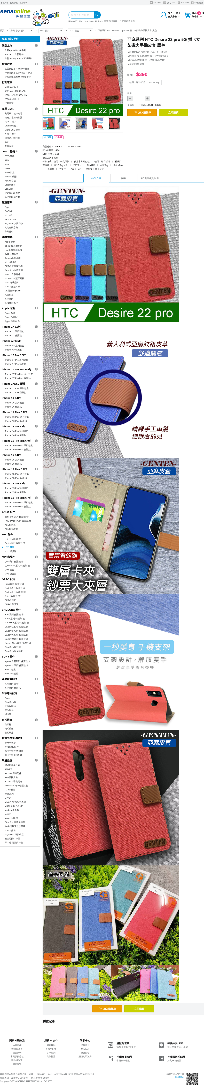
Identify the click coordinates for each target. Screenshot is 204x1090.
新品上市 (7, 45)
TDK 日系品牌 (12, 282)
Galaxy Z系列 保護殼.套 (16, 626)
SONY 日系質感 (12, 274)
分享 (47, 137)
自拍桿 (8, 724)
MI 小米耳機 (11, 262)
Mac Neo (89, 21)
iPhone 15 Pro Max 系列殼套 (19, 502)
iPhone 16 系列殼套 (14, 402)
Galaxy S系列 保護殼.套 (16, 631)
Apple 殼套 (10, 313)
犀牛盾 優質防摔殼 (14, 842)
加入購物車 (142, 112)
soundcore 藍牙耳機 (14, 278)
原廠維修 (85, 1052)
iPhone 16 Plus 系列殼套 (17, 417)
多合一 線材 (10, 134)
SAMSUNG (10, 219)
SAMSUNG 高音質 (14, 270)
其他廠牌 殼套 (12, 683)
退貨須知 (85, 1045)
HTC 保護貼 (10, 551)
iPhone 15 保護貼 (13, 464)
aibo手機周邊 (11, 777)
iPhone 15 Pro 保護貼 (15, 492)
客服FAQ (85, 1049)
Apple (7, 207)
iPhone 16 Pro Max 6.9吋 (16, 440)
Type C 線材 (11, 121)
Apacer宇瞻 (10, 180)
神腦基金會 (16, 1049)
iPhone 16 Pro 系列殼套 (16, 431)
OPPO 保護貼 (11, 604)
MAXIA (8, 814)
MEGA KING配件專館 (15, 802)
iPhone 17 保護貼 (13, 335)
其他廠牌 (9, 299)
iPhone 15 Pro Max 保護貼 (18, 506)
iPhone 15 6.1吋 (11, 455)
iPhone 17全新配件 (14, 54)
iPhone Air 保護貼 (13, 349)
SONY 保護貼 (11, 673)
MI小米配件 (8, 556)
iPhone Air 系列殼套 (14, 345)
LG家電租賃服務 (127, 21)
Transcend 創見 (12, 193)
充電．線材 (8, 108)
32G (7, 160)
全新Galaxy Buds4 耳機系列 (18, 58)
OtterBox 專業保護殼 (15, 822)
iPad (81, 21)
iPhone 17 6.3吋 (11, 326)
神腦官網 (17, 1045)
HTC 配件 (45, 30)
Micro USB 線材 (12, 129)
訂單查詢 (51, 1052)
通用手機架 (10, 743)
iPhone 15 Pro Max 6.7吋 (16, 497)
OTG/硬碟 (9, 156)
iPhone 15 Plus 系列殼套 (17, 474)
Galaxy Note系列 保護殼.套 (18, 643)
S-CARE (155, 2)
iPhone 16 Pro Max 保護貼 (18, 449)
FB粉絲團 (197, 2)
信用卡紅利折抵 (137, 82)
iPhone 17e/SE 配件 (13, 383)
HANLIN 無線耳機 (13, 250)
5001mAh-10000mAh (15, 91)
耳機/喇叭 (7, 237)
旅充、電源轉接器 (13, 117)
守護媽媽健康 (110, 21)
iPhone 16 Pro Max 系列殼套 (19, 445)
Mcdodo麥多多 (12, 810)
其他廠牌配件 (9, 679)
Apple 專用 (10, 242)
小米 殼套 (9, 569)
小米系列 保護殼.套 (14, 561)
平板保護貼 (10, 706)
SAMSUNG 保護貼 (14, 651)
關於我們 (17, 1052)
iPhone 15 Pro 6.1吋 (14, 483)
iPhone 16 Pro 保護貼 (15, 435)
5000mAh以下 (12, 87)
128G (7, 168)
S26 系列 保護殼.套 (14, 614)
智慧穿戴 (7, 202)
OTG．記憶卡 (10, 151)
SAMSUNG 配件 (11, 609)
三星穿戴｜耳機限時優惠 (17, 68)
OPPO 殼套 (10, 600)
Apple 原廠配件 (12, 321)
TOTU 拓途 (10, 830)
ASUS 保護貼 (11, 529)
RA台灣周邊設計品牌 (15, 826)
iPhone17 (72, 21)
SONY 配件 (8, 656)
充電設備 (9, 146)
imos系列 (9, 793)
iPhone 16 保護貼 (13, 406)
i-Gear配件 (10, 789)
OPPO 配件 (8, 579)
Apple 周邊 (8, 308)
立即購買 (173, 112)
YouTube (183, 2)
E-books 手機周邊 (13, 781)
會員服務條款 (17, 1056)
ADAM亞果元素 (12, 765)
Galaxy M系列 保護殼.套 (16, 639)
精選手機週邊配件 (12, 738)
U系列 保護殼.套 (13, 539)
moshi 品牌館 (11, 818)
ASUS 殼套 (10, 525)
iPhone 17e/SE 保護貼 (16, 392)
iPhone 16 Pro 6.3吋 (14, 426)
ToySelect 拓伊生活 (14, 834)
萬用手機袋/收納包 (14, 751)
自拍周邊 (7, 719)
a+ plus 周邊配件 (13, 773)
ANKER (8, 769)
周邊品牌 (7, 760)
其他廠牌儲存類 (12, 197)
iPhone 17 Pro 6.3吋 (14, 355)
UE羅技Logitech (12, 290)
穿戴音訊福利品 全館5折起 (18, 77)
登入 (170, 13)
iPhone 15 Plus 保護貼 (16, 478)
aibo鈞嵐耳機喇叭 (13, 246)
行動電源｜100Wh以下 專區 (18, 72)
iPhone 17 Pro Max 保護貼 (18, 378)
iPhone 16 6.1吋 (11, 397)
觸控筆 (8, 714)
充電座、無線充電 (13, 113)
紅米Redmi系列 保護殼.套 (17, 565)
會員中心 (174, 16)
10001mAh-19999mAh (16, 95)
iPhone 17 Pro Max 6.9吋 (16, 369)
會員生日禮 (51, 1049)
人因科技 (9, 294)
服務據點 (14, 3)
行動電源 (7, 82)
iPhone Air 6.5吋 (11, 340)
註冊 (178, 13)
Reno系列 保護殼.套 (14, 584)
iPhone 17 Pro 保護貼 (15, 364)
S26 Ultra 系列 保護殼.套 (17, 622)
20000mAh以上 (12, 99)
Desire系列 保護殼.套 (15, 543)
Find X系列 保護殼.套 (15, 588)
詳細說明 (179, 1077)
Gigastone (10, 184)
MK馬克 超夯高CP (14, 806)
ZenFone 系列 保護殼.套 (17, 516)
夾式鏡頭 (9, 728)
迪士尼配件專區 (12, 838)
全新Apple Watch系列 (15, 50)
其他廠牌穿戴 (11, 227)
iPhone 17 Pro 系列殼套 (16, 360)
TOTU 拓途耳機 (12, 286)
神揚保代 (23, 3)
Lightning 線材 (12, 125)
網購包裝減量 (85, 1056)
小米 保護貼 (10, 573)
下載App (4, 3)
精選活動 (7, 63)
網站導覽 (17, 1064)
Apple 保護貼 (11, 317)
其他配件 (9, 710)
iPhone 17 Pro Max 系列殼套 (19, 374)
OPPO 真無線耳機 (14, 266)
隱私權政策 (16, 1060)
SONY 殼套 (10, 669)
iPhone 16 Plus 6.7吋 (14, 412)
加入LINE (169, 2)
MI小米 (8, 798)
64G (7, 164)
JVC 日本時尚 (11, 254)
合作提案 (51, 1056)
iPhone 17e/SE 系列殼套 (17, 388)
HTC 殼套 (74, 30)
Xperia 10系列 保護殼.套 (17, 665)
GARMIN (9, 211)
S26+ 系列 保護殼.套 (15, 618)
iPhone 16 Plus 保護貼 (16, 421)
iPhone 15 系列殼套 (14, 459)
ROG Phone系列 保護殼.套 (18, 521)
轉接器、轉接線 (12, 138)
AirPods (99, 21)
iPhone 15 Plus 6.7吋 (14, 469)
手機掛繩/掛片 (12, 747)
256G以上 (9, 172)
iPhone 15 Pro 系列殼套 (16, 488)
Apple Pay (154, 82)
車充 (7, 142)
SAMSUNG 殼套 (13, 647)
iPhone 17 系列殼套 (14, 331)
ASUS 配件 (8, 512)
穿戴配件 (9, 231)
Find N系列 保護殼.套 (15, 592)
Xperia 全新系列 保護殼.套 (17, 661)
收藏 (59, 137)
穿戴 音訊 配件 (18, 30)
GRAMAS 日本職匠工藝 (16, 785)
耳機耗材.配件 (12, 303)
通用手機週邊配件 (13, 755)
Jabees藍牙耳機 (13, 258)
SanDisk (9, 189)
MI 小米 (8, 215)
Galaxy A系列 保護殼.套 (16, 635)
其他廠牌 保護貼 (13, 688)
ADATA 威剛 (11, 176)
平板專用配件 (9, 693)
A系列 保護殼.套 (13, 596)
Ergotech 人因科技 (14, 223)
